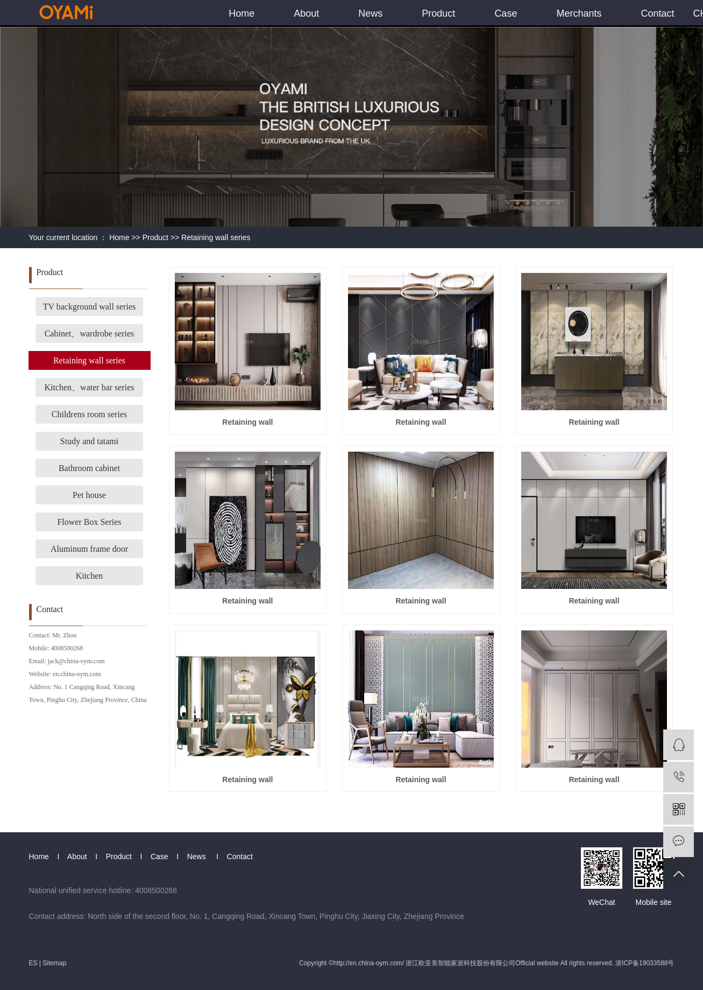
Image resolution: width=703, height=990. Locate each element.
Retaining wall (247, 422)
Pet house (89, 495)
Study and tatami (89, 441)
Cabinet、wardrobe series (89, 333)
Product (438, 13)
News (370, 13)
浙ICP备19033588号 (644, 963)
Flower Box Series (89, 521)
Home (241, 13)
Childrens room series (89, 414)
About (306, 13)
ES (33, 963)
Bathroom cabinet (89, 468)
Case (505, 13)
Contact (657, 13)
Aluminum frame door (89, 548)
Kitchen (89, 575)
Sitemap (54, 963)
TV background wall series (89, 306)
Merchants (578, 13)
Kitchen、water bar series (89, 387)
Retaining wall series (215, 237)
